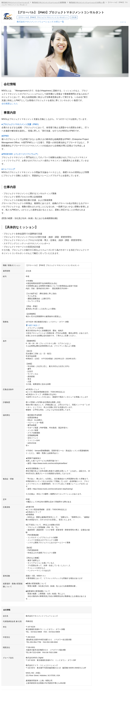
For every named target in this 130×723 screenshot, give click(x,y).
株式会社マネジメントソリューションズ (15, 2)
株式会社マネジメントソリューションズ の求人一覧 (87, 2)
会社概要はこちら (10, 104)
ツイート (123, 22)
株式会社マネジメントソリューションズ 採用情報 (49, 2)
